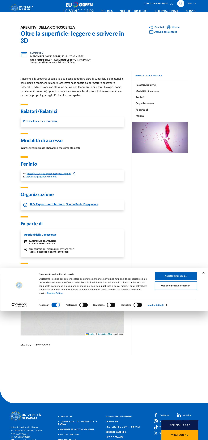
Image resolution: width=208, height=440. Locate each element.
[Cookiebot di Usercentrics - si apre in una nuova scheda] (19, 434)
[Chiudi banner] (203, 402)
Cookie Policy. (55, 422)
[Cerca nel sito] (180, 4)
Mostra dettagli (156, 434)
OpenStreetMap (105, 334)
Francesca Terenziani (40, 121)
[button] (24, 280)
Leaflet (90, 334)
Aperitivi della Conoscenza (40, 234)
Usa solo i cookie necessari (175, 414)
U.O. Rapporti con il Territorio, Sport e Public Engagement (64, 204)
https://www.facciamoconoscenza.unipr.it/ (49, 173)
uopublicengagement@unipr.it (41, 177)
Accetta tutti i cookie (176, 405)
